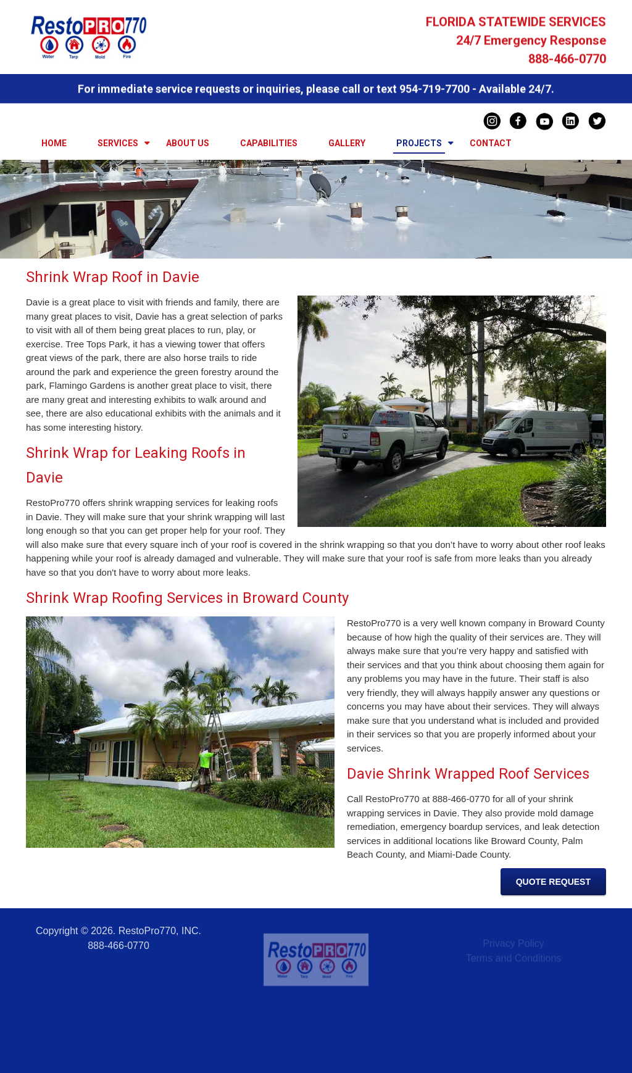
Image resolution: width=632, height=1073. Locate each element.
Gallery (346, 143)
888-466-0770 (567, 60)
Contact (491, 143)
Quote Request (553, 882)
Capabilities (268, 143)
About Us (187, 143)
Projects (419, 143)
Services (118, 143)
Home (54, 143)
